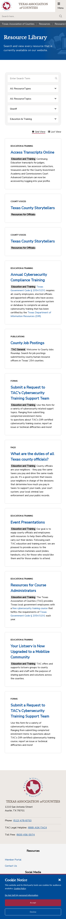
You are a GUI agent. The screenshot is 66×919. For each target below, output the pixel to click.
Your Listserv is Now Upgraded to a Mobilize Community (30, 652)
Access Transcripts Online (32, 152)
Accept (33, 902)
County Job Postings (27, 342)
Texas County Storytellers (33, 207)
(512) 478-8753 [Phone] (22, 820)
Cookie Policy (20, 888)
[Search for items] (31, 78)
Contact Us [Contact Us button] (11, 866)
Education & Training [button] (21, 119)
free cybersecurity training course (30, 608)
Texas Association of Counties (18, 24)
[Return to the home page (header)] (6, 6)
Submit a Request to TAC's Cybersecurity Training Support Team (30, 393)
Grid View (38, 132)
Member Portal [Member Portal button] (13, 859)
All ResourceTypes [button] (20, 88)
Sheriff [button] (13, 109)
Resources (44, 24)
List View (54, 132)
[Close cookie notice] (59, 879)
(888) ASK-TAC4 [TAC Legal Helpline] (37, 827)
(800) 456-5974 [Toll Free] (25, 834)
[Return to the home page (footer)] (33, 787)
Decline (33, 912)
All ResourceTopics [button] (20, 98)
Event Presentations (28, 522)
